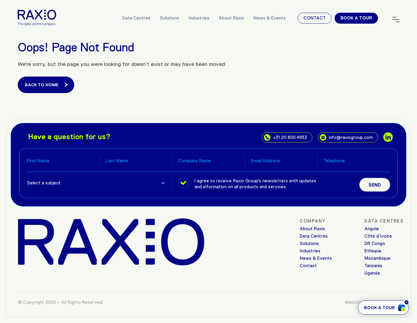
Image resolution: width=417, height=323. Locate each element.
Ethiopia (372, 250)
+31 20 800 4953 (285, 137)
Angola (371, 228)
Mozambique (377, 258)
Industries (199, 17)
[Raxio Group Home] (37, 17)
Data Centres (136, 17)
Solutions (169, 17)
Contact (315, 17)
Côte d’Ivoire (378, 235)
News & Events (270, 17)
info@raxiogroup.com (346, 137)
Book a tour (356, 17)
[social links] (388, 137)
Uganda (372, 272)
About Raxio (231, 17)
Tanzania (373, 265)
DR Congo (374, 243)
